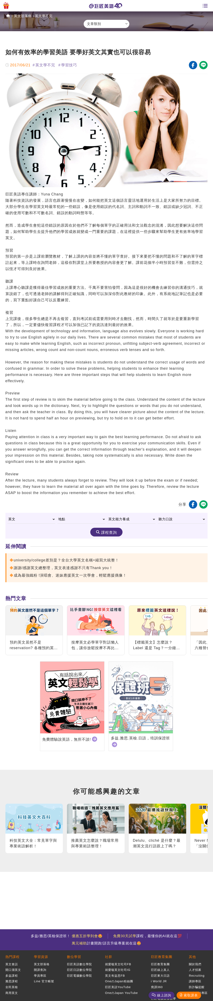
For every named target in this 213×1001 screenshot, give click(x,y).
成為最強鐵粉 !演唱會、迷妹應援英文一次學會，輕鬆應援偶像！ (70, 575)
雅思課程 (11, 981)
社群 (108, 957)
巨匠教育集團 (161, 957)
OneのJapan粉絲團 (119, 981)
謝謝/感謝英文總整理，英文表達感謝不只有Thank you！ (63, 568)
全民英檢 (11, 987)
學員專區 (40, 975)
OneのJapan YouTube (121, 993)
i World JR (159, 981)
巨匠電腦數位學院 (79, 975)
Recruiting (196, 975)
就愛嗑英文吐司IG (117, 969)
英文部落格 (23, 16)
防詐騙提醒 (196, 987)
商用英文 (11, 993)
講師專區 (195, 981)
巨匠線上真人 (160, 969)
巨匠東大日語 (160, 975)
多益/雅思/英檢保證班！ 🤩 (67, 936)
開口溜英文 (13, 969)
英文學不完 (44, 16)
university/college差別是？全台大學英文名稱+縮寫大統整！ (66, 560)
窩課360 (157, 987)
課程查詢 (109, 532)
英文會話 (11, 964)
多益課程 (11, 975)
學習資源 (41, 957)
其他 (192, 957)
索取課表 (191, 995)
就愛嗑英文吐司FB (118, 964)
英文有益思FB (115, 975)
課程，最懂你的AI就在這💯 (147, 936)
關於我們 (195, 964)
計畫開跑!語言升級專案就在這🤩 (106, 943)
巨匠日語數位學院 (79, 969)
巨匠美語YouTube (118, 987)
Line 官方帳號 (44, 981)
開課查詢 (40, 969)
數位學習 (74, 957)
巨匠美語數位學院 (79, 964)
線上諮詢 (164, 995)
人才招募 (195, 969)
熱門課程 (12, 957)
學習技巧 (69, 65)
